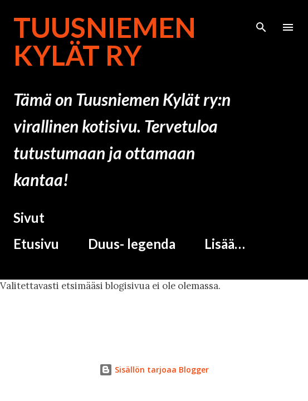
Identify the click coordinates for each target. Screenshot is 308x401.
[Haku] (261, 20)
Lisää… (224, 244)
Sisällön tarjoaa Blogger (154, 369)
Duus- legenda (131, 244)
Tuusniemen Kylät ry (104, 41)
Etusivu (36, 244)
